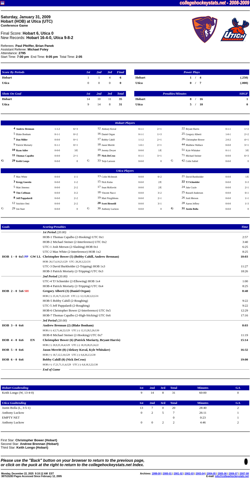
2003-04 (200, 473)
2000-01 (167, 473)
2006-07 (233, 473)
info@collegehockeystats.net (232, 476)
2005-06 (222, 473)
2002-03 (189, 473)
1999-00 (156, 473)
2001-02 (178, 473)
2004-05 (211, 473)
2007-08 (244, 473)
